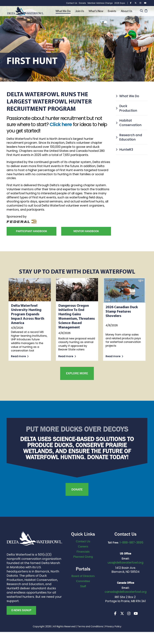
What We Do (63, 11)
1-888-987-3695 (131, 543)
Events (112, 11)
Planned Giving (83, 556)
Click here (61, 124)
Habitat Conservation (129, 122)
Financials (83, 551)
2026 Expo (119, 3)
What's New (96, 11)
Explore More (77, 373)
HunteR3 (124, 149)
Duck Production (126, 108)
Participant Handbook (31, 231)
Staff (83, 586)
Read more (20, 356)
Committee (83, 581)
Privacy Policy (113, 627)
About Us (126, 11)
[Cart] (146, 11)
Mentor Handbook (86, 231)
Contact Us (71, 3)
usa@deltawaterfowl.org (125, 563)
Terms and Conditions (90, 627)
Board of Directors (83, 576)
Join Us (79, 11)
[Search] (141, 11)
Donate (82, 3)
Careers (83, 546)
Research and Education (129, 137)
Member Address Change (100, 3)
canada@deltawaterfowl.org (125, 592)
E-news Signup (21, 610)
